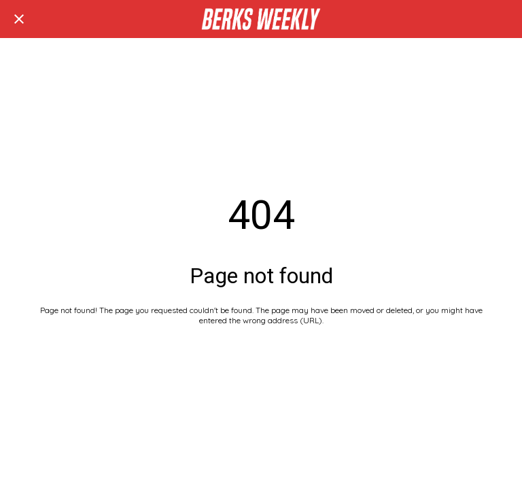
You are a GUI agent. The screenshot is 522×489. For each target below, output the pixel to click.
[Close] (19, 19)
